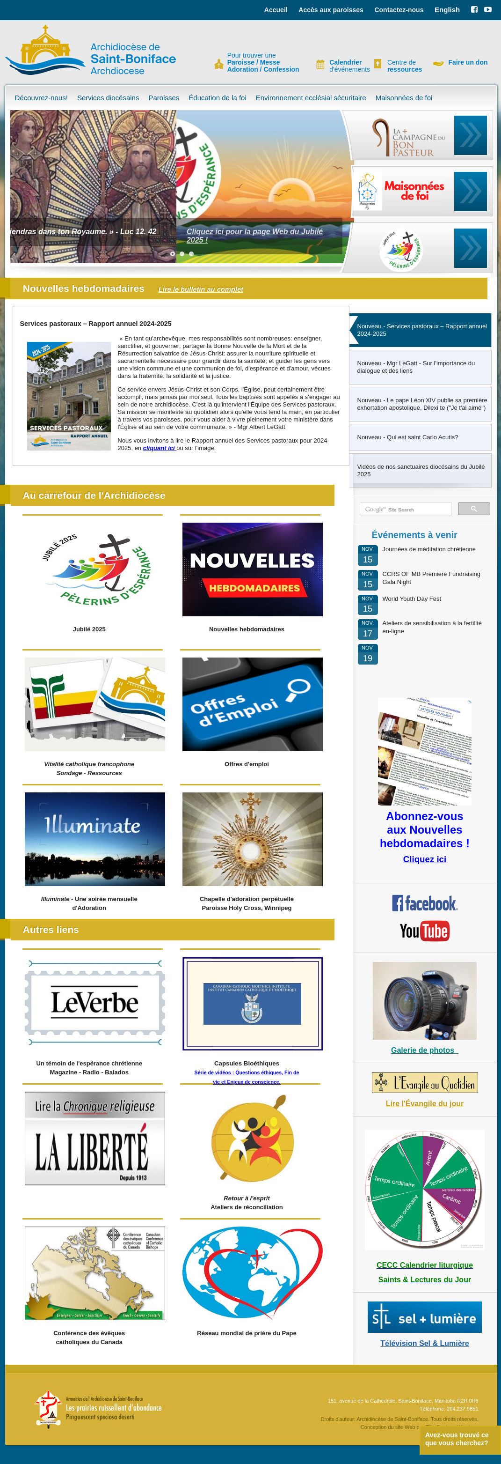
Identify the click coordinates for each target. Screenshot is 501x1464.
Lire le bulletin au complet (201, 289)
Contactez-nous (398, 10)
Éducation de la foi (217, 98)
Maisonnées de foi (404, 98)
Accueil (276, 10)
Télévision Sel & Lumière (424, 1343)
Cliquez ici (424, 859)
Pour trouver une (263, 62)
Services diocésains (108, 98)
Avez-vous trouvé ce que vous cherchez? (457, 1439)
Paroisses (163, 98)
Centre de (403, 66)
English (447, 10)
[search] (404, 509)
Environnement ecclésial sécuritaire (311, 98)
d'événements (345, 66)
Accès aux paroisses (330, 10)
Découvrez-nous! (41, 98)
